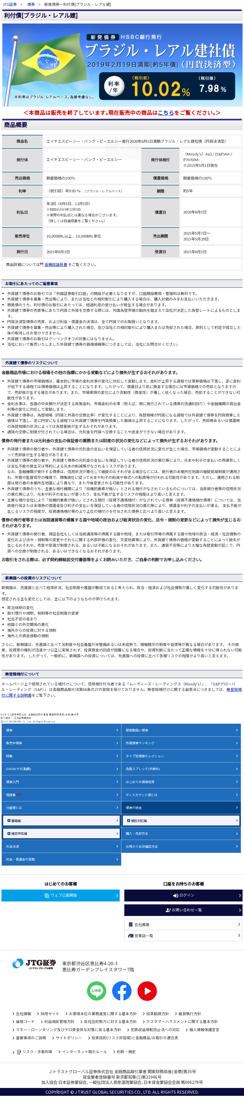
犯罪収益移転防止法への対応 (155, 1029)
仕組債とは (14, 807)
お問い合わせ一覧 (183, 910)
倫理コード (25, 1021)
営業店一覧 (140, 935)
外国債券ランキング (140, 742)
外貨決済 (12, 846)
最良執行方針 (190, 1013)
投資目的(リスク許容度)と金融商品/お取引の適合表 (135, 1037)
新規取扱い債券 (137, 730)
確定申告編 (19, 833)
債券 (31, 4)
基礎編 (16, 820)
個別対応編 (139, 820)
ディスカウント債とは (141, 794)
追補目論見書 (53, 264)
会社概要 (139, 924)
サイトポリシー (69, 1037)
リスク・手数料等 (34, 1052)
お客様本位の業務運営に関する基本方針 (103, 1013)
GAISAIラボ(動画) (18, 768)
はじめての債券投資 (140, 781)
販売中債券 (14, 742)
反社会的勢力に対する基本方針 (110, 1021)
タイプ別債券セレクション (145, 756)
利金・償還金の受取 (20, 859)
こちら (166, 112)
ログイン (183, 895)
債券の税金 (134, 807)
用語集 (13, 794)
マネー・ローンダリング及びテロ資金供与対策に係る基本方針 (68, 1029)
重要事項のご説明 (31, 1037)
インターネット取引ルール (84, 1051)
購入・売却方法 (137, 833)
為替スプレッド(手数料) (143, 768)
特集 (9, 756)
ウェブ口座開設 (60, 895)
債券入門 (12, 781)
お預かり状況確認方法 (142, 846)
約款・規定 (126, 1051)
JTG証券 (10, 4)
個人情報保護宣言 (204, 1029)
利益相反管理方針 (59, 1021)
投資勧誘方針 (157, 1013)
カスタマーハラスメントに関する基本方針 (182, 1021)
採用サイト (50, 1013)
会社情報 (23, 1013)
